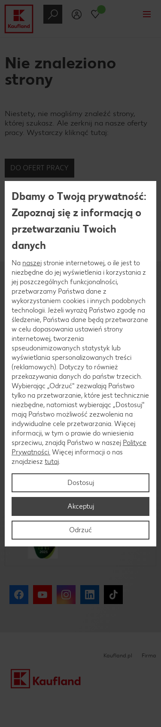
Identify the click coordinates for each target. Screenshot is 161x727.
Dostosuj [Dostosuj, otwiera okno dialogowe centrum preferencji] (80, 483)
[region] (80, 363)
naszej (32, 263)
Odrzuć (80, 530)
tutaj (52, 461)
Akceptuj (80, 506)
